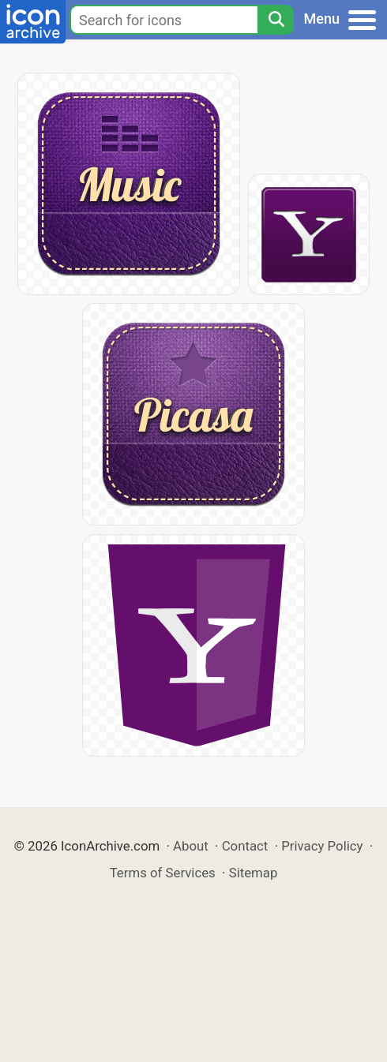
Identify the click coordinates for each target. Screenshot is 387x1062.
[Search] (275, 20)
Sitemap (253, 873)
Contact (245, 846)
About (191, 846)
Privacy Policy (322, 846)
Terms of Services (163, 873)
